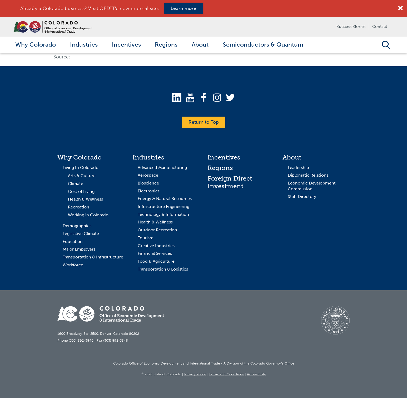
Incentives (223, 158)
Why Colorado (79, 158)
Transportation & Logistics (163, 269)
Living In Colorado (80, 168)
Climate (75, 184)
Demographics (77, 226)
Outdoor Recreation (157, 230)
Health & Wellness (85, 200)
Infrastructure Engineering (163, 207)
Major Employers (79, 250)
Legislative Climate (81, 234)
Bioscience (148, 184)
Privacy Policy (195, 375)
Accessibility (256, 375)
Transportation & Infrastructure (93, 258)
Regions (220, 168)
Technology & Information (163, 215)
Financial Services (155, 254)
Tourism (145, 238)
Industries (148, 158)
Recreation (78, 208)
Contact (379, 26)
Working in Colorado (88, 215)
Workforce (73, 265)
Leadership (298, 168)
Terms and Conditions (226, 375)
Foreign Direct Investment (229, 183)
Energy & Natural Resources (165, 199)
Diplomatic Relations (308, 176)
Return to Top (203, 123)
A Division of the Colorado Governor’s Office (259, 364)
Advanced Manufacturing (162, 168)
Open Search (386, 45)
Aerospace (148, 176)
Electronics (149, 191)
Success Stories (350, 26)
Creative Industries (156, 246)
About (291, 158)
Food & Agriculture (156, 262)
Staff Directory (302, 197)
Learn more (183, 8)
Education (73, 242)
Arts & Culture (82, 176)
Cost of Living (81, 192)
